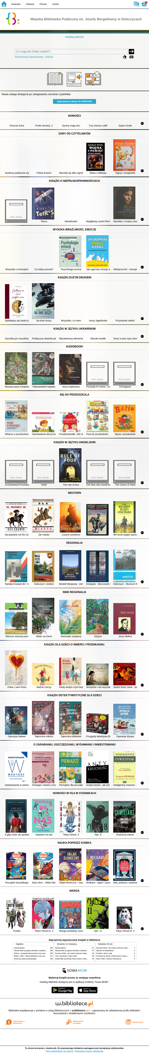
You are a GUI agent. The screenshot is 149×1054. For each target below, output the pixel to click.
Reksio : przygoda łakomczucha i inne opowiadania (33, 953)
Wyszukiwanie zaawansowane (29, 56)
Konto (55, 4)
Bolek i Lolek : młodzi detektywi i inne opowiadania (32, 956)
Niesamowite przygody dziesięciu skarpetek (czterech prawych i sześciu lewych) (43, 950)
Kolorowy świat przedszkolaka (25, 959)
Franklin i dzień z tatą (104, 953)
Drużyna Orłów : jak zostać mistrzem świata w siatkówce (76, 953)
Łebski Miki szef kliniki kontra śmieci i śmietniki (72, 959)
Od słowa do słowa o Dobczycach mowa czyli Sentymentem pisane (121, 956)
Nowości (16, 4)
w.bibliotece (80, 1010)
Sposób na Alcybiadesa (105, 950)
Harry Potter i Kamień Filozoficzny (108, 959)
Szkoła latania (19, 948)
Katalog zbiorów (74, 37)
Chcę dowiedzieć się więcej (59, 1051)
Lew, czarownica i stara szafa (66, 956)
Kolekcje (49, 56)
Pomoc (43, 4)
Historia (30, 4)
